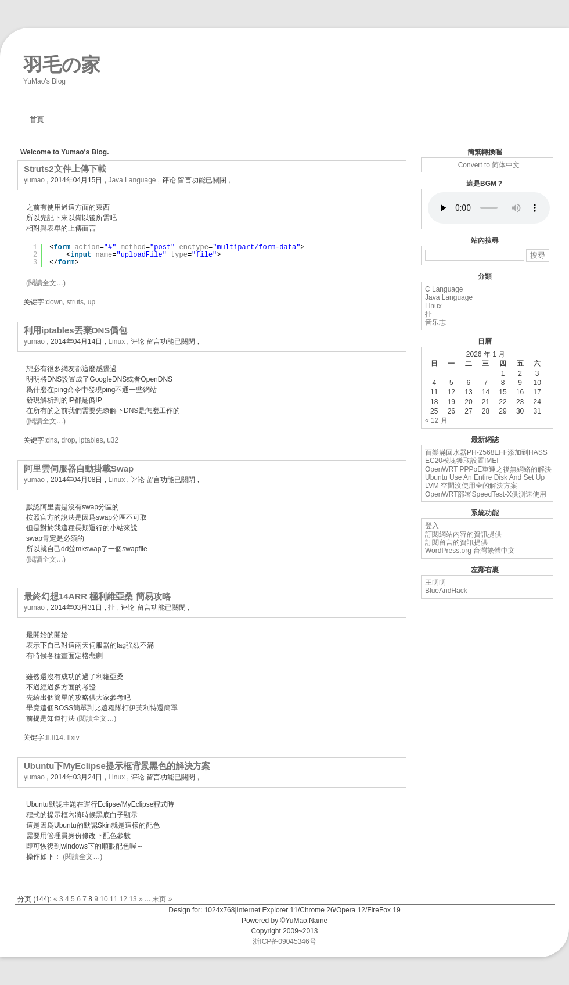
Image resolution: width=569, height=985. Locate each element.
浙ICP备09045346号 (284, 941)
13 (132, 899)
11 (113, 899)
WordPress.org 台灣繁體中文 (470, 551)
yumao (34, 180)
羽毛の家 (61, 62)
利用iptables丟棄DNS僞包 (75, 330)
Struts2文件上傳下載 (65, 169)
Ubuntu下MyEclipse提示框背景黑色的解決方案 (117, 766)
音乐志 (435, 322)
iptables (91, 440)
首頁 (37, 120)
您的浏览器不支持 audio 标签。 (489, 208)
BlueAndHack (446, 591)
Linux (116, 341)
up (91, 302)
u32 (112, 440)
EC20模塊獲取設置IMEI (462, 460)
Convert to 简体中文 (489, 165)
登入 (432, 526)
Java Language (132, 180)
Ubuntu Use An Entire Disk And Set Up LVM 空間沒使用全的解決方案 (485, 481)
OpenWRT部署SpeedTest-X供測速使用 (485, 494)
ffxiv (73, 738)
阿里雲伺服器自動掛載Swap (79, 468)
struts (75, 302)
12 (123, 899)
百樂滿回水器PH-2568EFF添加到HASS (486, 452)
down (54, 302)
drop (68, 440)
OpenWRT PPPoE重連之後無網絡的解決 (488, 469)
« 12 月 (436, 420)
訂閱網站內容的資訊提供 (463, 534)
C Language (444, 289)
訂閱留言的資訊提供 (456, 542)
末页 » (162, 899)
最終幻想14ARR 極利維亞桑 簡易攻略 (97, 596)
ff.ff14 (54, 738)
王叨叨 (435, 582)
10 (103, 899)
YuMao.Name (306, 920)
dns (51, 440)
